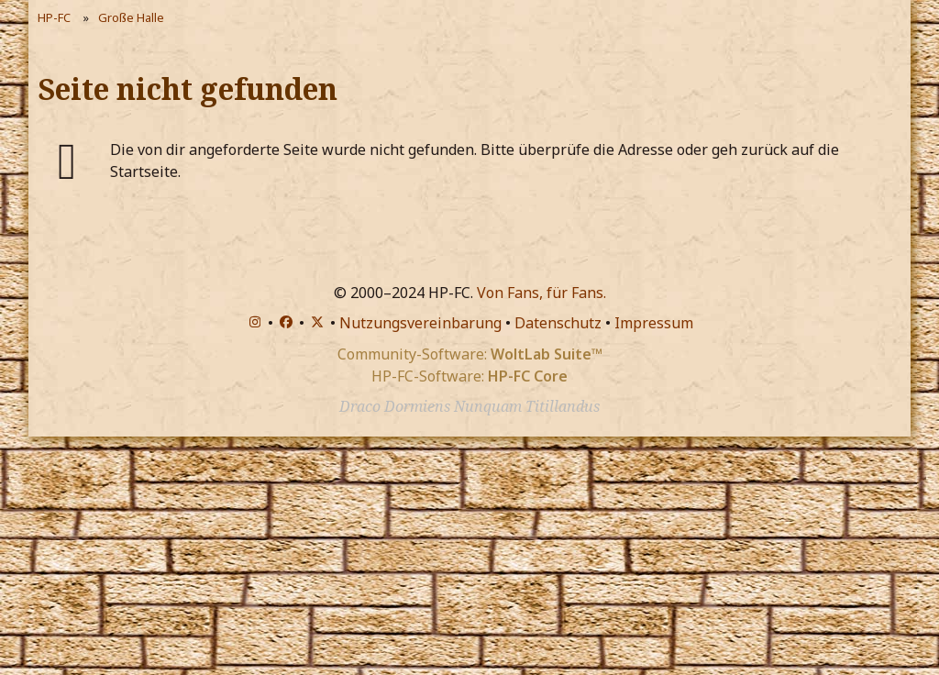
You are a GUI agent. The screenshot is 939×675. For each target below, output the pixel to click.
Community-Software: (469, 354)
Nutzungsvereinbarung (420, 323)
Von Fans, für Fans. (541, 292)
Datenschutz (558, 323)
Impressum (653, 323)
